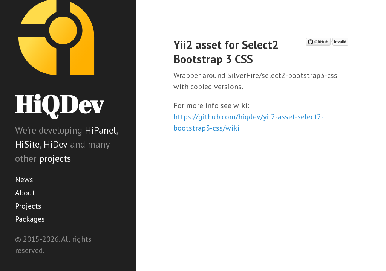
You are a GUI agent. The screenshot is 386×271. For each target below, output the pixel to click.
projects (55, 158)
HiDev (55, 144)
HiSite (27, 144)
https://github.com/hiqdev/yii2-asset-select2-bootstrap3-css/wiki (248, 122)
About (25, 193)
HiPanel (100, 130)
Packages (30, 219)
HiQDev (59, 104)
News (24, 179)
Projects (28, 206)
